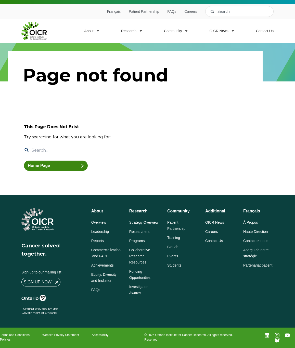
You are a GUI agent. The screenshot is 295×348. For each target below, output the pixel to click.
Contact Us (265, 31)
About (92, 31)
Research (132, 31)
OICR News (222, 31)
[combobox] (239, 11)
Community (176, 31)
